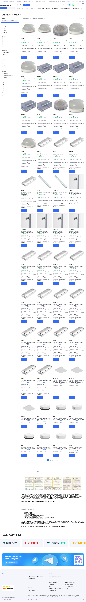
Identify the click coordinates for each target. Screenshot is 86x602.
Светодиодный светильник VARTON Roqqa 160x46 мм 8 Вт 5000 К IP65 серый (60, 419)
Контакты (67, 588)
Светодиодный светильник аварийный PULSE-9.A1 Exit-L (76, 343)
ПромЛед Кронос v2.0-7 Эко (58, 78)
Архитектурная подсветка (65, 8)
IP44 (4, 61)
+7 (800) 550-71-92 (74, 1)
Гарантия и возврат (69, 586)
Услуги (50, 586)
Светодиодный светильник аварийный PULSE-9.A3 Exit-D (44, 305)
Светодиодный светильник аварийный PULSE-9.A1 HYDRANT (28, 343)
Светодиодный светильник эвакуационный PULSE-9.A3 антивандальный (42, 154)
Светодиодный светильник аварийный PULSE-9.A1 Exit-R (60, 343)
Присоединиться (11, 562)
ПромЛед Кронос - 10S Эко (26, 153)
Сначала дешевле (33, 18)
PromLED (5, 30)
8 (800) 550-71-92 (32, 590)
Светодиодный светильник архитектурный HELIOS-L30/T (42, 232)
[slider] (1, 22)
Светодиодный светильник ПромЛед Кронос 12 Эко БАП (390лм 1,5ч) (27, 79)
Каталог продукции (53, 582)
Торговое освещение (30, 8)
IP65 (4, 65)
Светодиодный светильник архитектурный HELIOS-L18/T (58, 232)
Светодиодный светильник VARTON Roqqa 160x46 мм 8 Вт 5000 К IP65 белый (76, 419)
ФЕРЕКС (5, 28)
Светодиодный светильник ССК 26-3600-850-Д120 (60, 193)
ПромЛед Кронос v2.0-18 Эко (74, 78)
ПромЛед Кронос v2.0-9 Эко (42, 78)
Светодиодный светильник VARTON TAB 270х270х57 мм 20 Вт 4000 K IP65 (28, 419)
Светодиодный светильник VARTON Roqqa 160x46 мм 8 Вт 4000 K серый (44, 448)
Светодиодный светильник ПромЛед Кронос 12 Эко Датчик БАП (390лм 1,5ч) (76, 41)
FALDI (4, 26)
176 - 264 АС (6, 52)
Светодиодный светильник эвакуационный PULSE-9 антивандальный (74, 154)
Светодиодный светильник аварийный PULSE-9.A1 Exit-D (28, 381)
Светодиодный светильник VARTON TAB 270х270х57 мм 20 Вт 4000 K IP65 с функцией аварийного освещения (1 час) (76, 381)
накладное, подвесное (8, 75)
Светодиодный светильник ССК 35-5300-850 (44, 193)
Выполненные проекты (70, 582)
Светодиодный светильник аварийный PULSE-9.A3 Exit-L (28, 305)
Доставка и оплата (69, 584)
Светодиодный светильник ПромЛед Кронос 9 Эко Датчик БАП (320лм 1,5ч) (28, 41)
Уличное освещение (18, 8)
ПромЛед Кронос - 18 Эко (58, 116)
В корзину (24, 57)
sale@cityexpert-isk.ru (55, 576)
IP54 (4, 63)
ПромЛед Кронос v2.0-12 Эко (26, 116)
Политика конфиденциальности (8, 597)
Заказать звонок (81, 1)
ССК (4, 46)
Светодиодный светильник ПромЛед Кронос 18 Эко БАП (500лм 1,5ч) (60, 41)
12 (3, 88)
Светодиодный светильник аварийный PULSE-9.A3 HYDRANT (44, 267)
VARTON (5, 32)
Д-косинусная (6, 97)
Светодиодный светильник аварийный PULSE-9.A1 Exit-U (44, 343)
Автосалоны (55, 8)
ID (3, 44)
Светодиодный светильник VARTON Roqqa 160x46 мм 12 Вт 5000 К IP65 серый (75, 448)
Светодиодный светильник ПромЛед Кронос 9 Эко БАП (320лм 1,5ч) (43, 41)
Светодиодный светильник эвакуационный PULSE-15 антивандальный (26, 193)
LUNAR (4, 38)
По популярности (25, 18)
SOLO (4, 40)
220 (4, 54)
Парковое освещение (77, 8)
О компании (51, 584)
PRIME (4, 42)
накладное (5, 73)
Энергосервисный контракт (55, 588)
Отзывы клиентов (52, 590)
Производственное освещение (43, 8)
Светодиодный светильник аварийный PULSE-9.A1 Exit (44, 381)
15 (3, 90)
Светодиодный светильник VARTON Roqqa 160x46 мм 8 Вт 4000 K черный (28, 448)
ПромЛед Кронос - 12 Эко (74, 116)
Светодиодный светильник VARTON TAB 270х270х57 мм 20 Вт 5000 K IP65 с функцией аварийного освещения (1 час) (60, 381)
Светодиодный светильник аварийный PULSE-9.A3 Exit (60, 305)
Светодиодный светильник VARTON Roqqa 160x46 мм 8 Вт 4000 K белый (60, 448)
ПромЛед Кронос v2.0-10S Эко (42, 116)
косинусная (5, 99)
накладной (5, 77)
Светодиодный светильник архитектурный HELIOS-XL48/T (75, 193)
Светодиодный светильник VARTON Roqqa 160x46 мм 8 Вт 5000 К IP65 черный (43, 419)
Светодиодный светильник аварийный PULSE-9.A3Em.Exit (28, 267)
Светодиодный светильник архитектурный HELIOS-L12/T (74, 232)
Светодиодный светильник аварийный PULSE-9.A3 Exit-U (60, 267)
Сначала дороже (41, 18)
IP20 (4, 59)
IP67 (4, 67)
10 (3, 86)
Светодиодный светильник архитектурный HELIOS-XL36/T (27, 232)
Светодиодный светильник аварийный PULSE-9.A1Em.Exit (76, 305)
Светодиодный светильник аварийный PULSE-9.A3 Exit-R (76, 267)
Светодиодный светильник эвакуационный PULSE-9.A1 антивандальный (58, 154)
